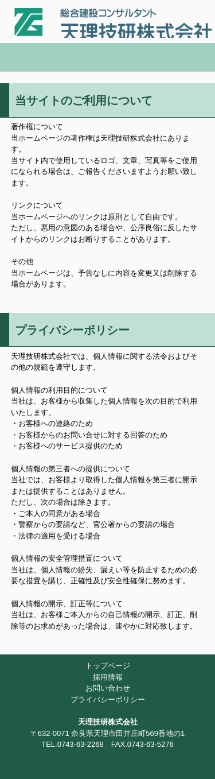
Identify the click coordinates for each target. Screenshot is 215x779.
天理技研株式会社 (108, 19)
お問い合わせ (107, 688)
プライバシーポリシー (108, 699)
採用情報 (108, 677)
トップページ (107, 665)
